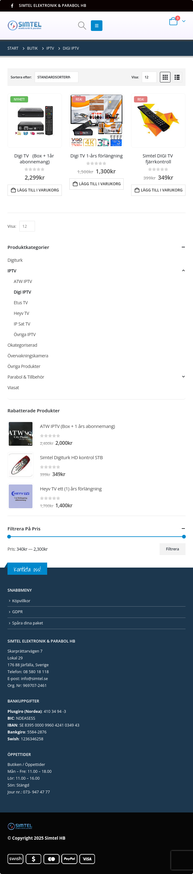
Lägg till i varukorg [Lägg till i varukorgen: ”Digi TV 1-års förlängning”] (100, 183)
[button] (82, 26)
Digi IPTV (22, 292)
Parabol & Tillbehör (25, 377)
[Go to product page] (34, 120)
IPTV (11, 271)
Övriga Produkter (23, 366)
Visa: (135, 77)
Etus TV (21, 302)
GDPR (17, 611)
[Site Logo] (24, 25)
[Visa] (149, 77)
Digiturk (14, 260)
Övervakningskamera (27, 356)
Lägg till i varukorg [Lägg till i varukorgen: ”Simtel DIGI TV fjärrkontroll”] (162, 190)
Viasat (13, 387)
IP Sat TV (22, 324)
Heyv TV (21, 313)
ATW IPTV (23, 281)
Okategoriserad (22, 345)
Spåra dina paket (27, 623)
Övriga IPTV (25, 334)
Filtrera (172, 549)
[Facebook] (12, 5)
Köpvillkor (21, 600)
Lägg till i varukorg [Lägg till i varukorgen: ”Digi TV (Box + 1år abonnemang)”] (38, 190)
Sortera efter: (21, 77)
